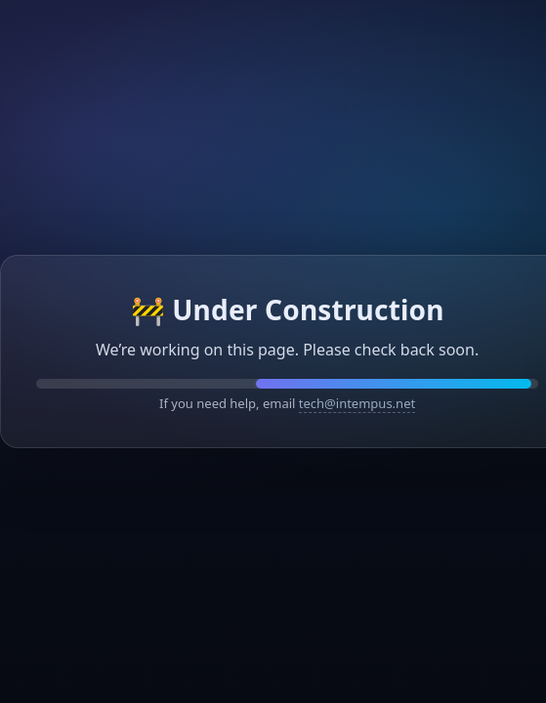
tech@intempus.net (357, 403)
